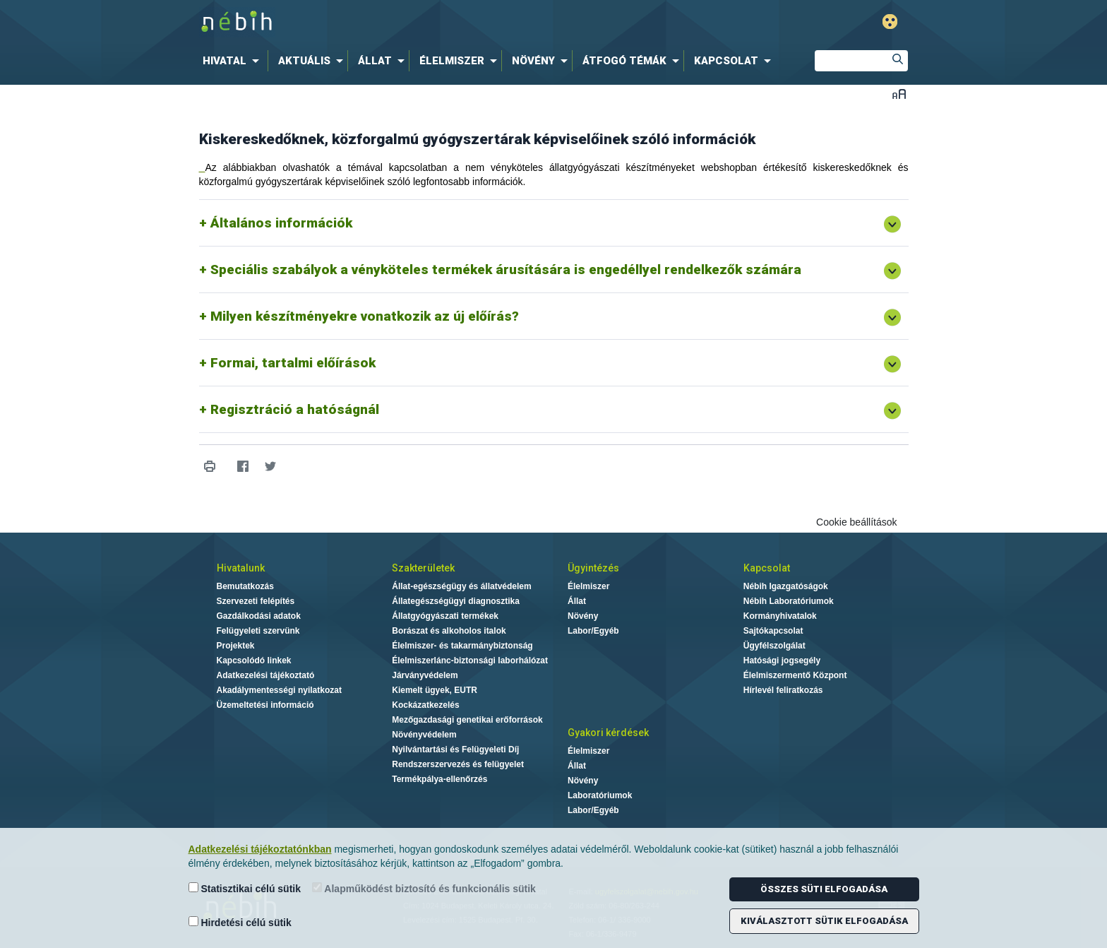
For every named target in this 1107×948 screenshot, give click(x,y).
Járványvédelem (424, 675)
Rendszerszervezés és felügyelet (458, 764)
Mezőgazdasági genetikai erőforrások (467, 720)
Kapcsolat (766, 568)
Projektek (236, 646)
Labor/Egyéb (593, 631)
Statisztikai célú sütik (245, 888)
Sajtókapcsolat (773, 631)
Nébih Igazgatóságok (785, 586)
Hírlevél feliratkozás (783, 690)
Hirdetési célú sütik (240, 922)
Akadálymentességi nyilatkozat (279, 690)
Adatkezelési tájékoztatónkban (260, 849)
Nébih (403, 22)
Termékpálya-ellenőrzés (439, 779)
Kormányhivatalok (780, 616)
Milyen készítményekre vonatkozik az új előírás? (364, 316)
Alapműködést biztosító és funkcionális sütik (424, 888)
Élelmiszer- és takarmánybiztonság (462, 646)
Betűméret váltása (899, 93)
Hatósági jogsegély (781, 660)
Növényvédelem (424, 735)
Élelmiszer (588, 586)
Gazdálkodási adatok (259, 616)
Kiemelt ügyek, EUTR (434, 690)
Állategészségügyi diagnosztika (456, 601)
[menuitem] (233, 60)
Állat (577, 601)
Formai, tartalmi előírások (293, 363)
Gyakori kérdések (608, 732)
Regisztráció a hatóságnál (294, 409)
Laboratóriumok (600, 795)
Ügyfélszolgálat (774, 646)
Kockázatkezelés (425, 705)
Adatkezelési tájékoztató (266, 675)
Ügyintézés (593, 568)
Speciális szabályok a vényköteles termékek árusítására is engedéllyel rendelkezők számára (505, 269)
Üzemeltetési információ (265, 705)
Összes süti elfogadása (823, 889)
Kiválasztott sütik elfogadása (824, 921)
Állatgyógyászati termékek (445, 616)
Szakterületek (423, 568)
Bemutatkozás (245, 586)
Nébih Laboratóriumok (788, 601)
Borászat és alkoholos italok (448, 631)
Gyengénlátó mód (889, 21)
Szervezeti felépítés (256, 601)
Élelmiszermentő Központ (795, 675)
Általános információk (281, 223)
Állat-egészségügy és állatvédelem (461, 586)
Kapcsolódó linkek (254, 660)
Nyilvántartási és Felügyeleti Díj (455, 749)
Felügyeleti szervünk (258, 631)
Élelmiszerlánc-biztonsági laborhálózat (470, 660)
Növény (583, 616)
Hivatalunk (241, 568)
